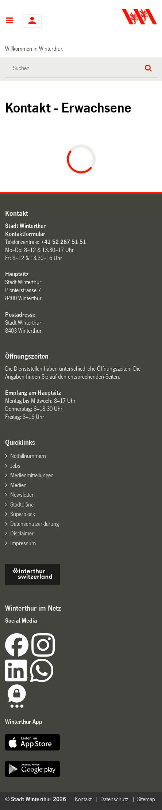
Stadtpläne (22, 504)
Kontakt (83, 799)
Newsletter (22, 495)
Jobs (15, 466)
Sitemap (146, 799)
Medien (18, 485)
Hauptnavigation (9, 21)
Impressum (23, 543)
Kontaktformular (25, 234)
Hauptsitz (16, 274)
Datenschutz (114, 799)
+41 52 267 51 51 (63, 242)
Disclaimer (22, 533)
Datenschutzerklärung (34, 524)
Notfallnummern (28, 456)
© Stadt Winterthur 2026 (35, 799)
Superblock (22, 514)
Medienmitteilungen (32, 475)
